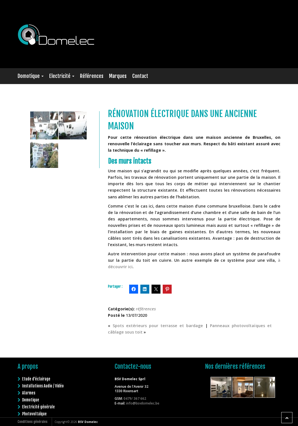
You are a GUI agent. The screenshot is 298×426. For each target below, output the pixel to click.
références (146, 308)
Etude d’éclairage (36, 377)
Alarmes (28, 391)
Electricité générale (38, 405)
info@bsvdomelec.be (142, 402)
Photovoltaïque (34, 412)
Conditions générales (33, 422)
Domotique (31, 76)
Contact (140, 76)
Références (91, 76)
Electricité (61, 76)
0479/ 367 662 (135, 397)
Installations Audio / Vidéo (43, 384)
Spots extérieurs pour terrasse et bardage (158, 325)
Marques (118, 76)
